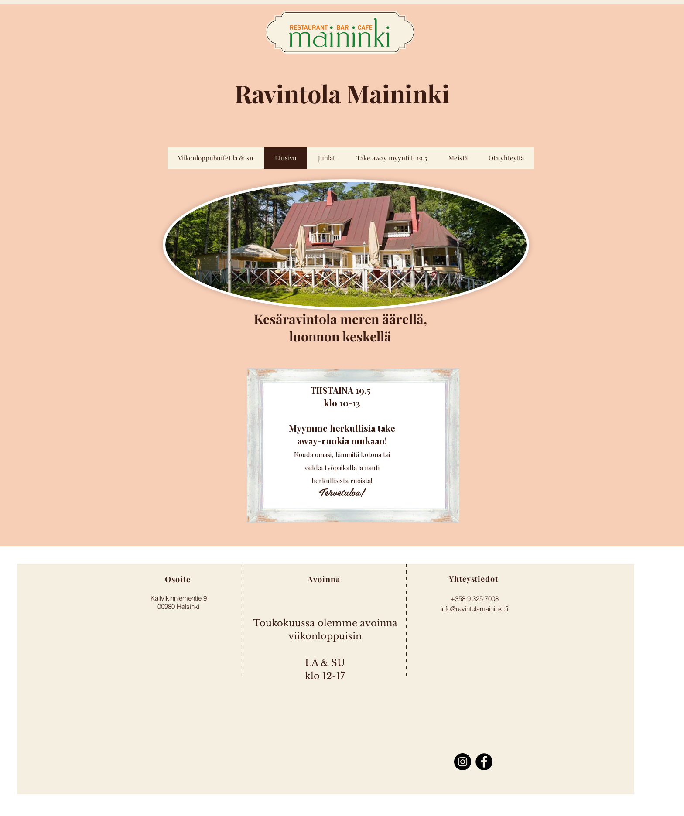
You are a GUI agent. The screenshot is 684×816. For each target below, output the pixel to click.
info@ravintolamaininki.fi (474, 608)
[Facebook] (483, 761)
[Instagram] (462, 761)
